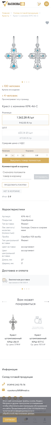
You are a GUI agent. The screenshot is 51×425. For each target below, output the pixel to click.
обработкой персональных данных (18, 413)
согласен (10, 420)
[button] (22, 82)
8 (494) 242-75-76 (16, 384)
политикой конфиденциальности (18, 411)
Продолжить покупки (15, 185)
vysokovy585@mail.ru (18, 390)
